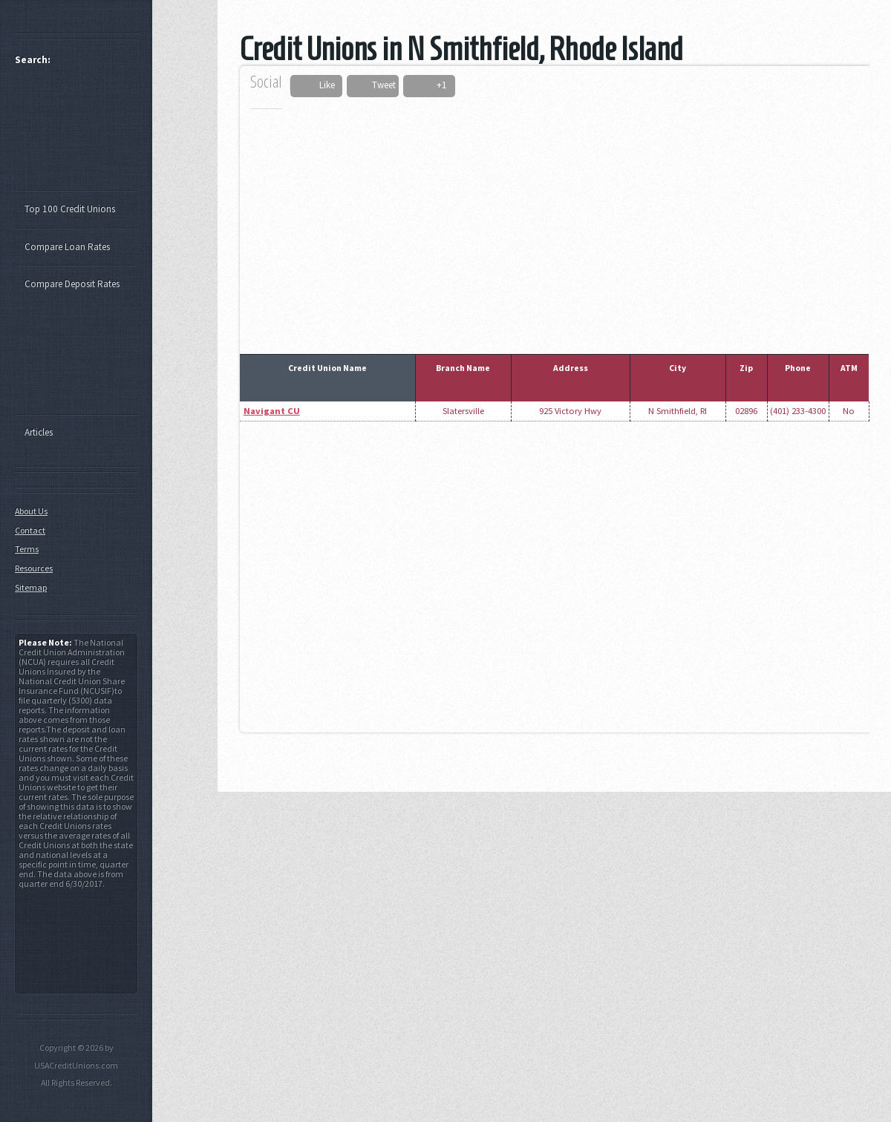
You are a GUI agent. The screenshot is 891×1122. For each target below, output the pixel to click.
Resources (34, 568)
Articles (39, 432)
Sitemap (31, 587)
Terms (27, 548)
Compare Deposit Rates (72, 284)
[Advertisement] (543, 221)
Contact (30, 530)
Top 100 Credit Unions (70, 209)
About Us (31, 510)
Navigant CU (272, 410)
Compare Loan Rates (67, 246)
